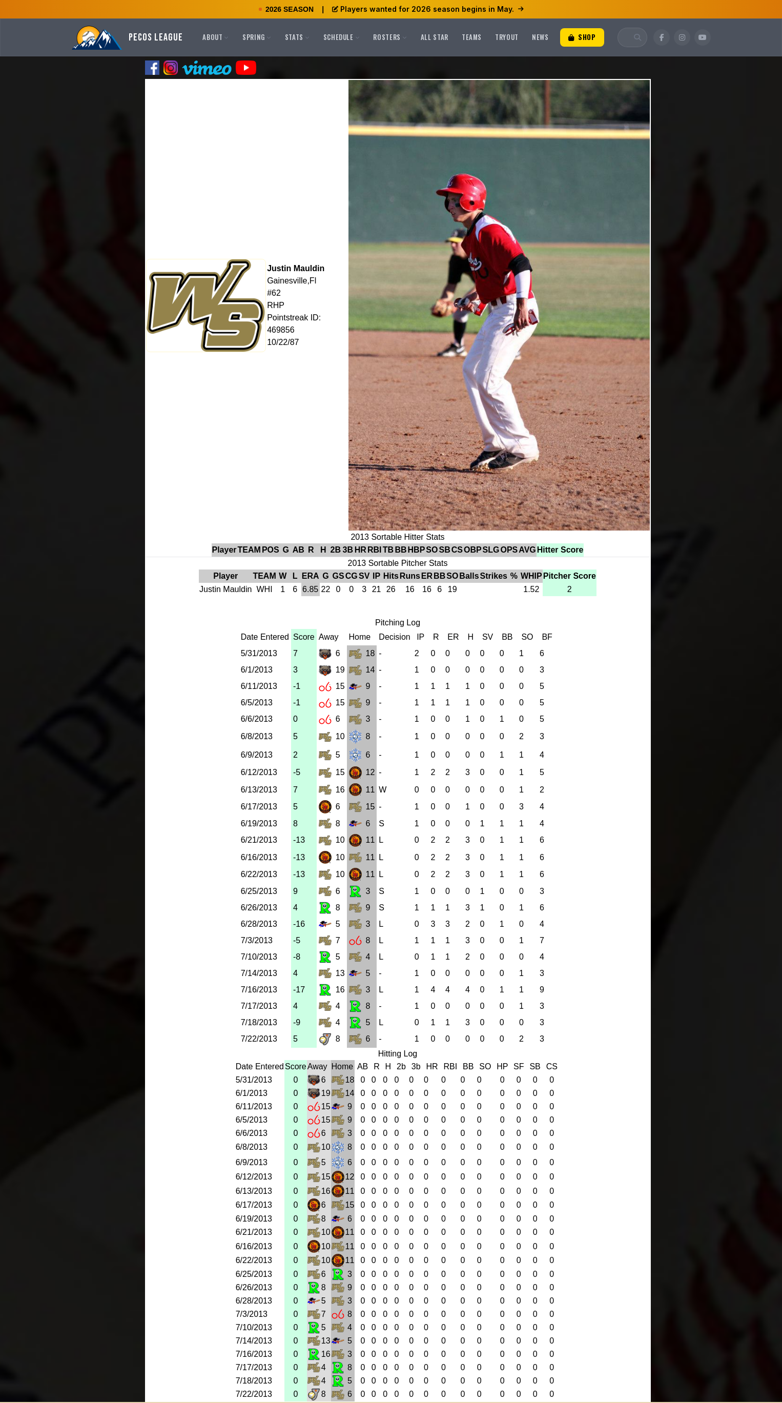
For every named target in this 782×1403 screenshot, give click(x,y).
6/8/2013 (257, 736)
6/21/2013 (259, 840)
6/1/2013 (257, 669)
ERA (310, 576)
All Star (434, 37)
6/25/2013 (259, 891)
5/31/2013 (259, 653)
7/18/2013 (259, 1022)
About (215, 37)
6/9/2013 (257, 754)
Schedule (341, 37)
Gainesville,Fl (291, 280)
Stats (297, 37)
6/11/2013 (259, 686)
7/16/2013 (259, 989)
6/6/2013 (257, 719)
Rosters (390, 37)
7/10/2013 (259, 956)
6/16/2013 (259, 857)
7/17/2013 (259, 1006)
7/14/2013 (259, 973)
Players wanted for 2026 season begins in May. (428, 9)
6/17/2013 (259, 806)
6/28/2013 (259, 924)
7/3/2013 (257, 940)
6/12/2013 (259, 772)
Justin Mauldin (295, 268)
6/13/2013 (259, 789)
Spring (257, 37)
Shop (582, 37)
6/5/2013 (257, 702)
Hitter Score (560, 549)
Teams (472, 37)
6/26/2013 (259, 907)
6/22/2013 (259, 874)
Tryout (507, 37)
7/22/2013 (259, 1038)
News (540, 37)
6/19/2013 (259, 823)
